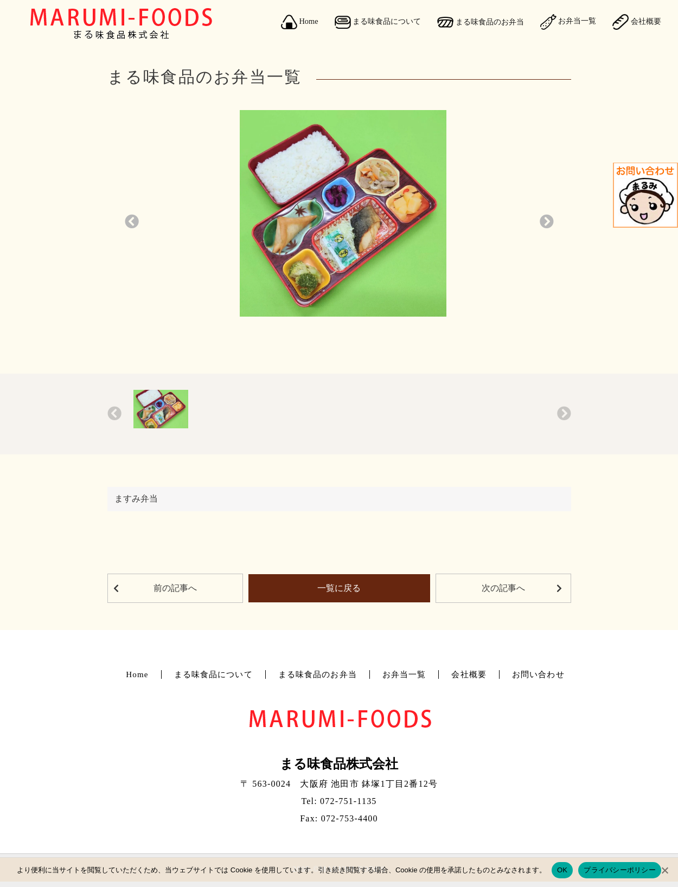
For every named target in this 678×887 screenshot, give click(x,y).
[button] (132, 222)
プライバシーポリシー (620, 870)
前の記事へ (175, 588)
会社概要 (636, 22)
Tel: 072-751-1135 (338, 801)
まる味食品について (378, 22)
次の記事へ (503, 588)
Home (299, 22)
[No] (664, 870)
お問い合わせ (538, 674)
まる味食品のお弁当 (480, 22)
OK (562, 870)
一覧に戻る (339, 588)
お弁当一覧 (568, 21)
